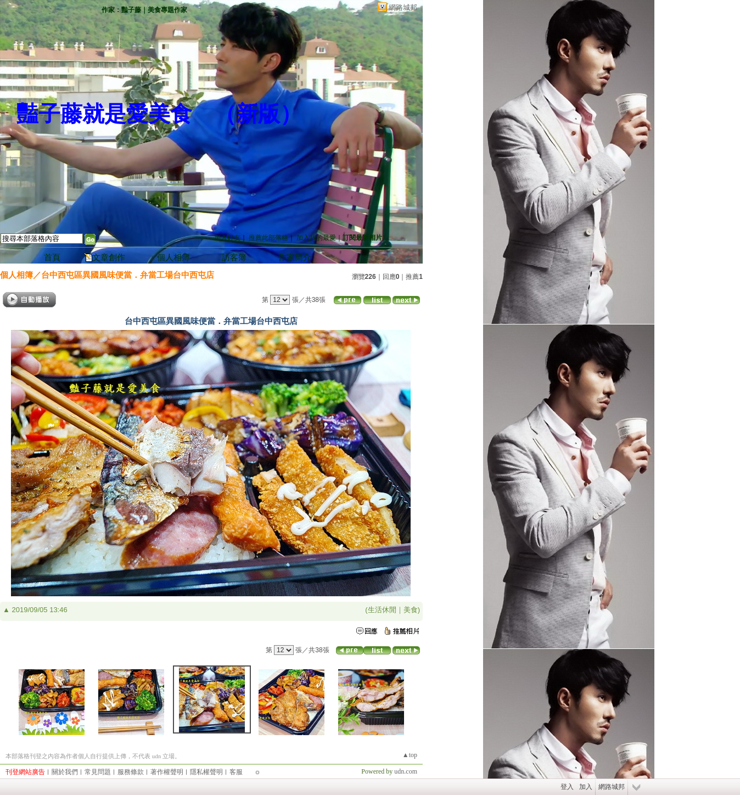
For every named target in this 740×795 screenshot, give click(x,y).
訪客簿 (234, 257)
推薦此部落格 (268, 238)
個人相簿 (173, 257)
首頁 (52, 257)
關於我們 (65, 772)
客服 (236, 772)
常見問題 (98, 772)
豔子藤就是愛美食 (104, 114)
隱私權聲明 (206, 772)
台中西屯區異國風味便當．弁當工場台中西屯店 (127, 274)
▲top (409, 755)
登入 (567, 787)
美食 (410, 610)
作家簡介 (294, 257)
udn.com (405, 771)
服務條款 (130, 772)
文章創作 (108, 257)
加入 (585, 787)
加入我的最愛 (316, 238)
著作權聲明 (166, 772)
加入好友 (227, 238)
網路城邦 (403, 7)
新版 (258, 114)
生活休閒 (382, 610)
